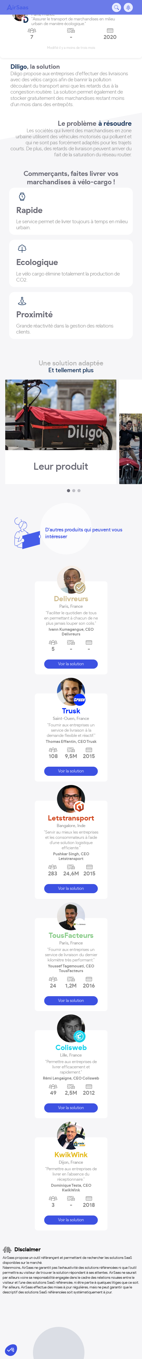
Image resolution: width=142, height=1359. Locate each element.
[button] (71, 615)
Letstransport (71, 818)
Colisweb (71, 1048)
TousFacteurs (71, 935)
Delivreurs (71, 599)
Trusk (71, 711)
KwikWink (71, 1155)
